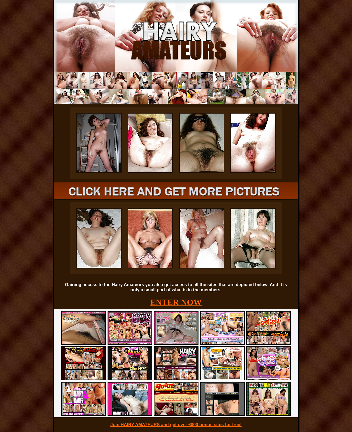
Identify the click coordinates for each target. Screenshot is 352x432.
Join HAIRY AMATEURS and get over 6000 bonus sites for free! (176, 424)
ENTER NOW (176, 302)
